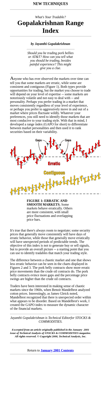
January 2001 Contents (57, 350)
